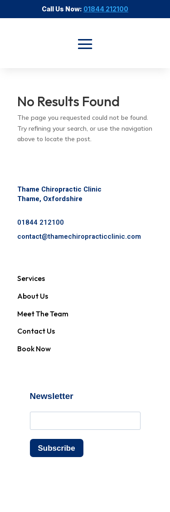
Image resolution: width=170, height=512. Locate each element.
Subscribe (56, 448)
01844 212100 (40, 222)
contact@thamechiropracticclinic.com (79, 236)
